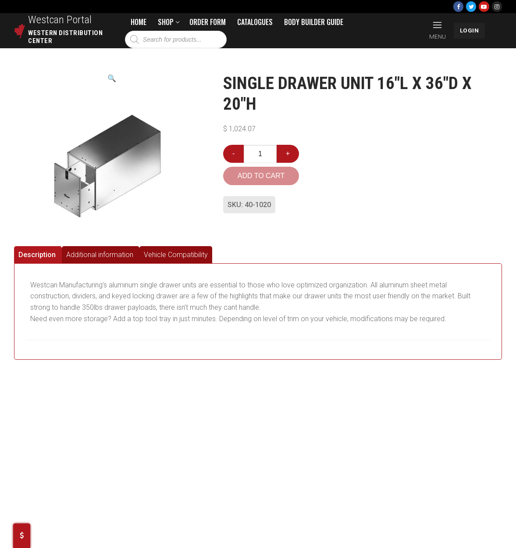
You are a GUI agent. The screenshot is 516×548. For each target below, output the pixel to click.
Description (37, 255)
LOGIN (469, 30)
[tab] (38, 254)
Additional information (99, 255)
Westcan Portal (60, 20)
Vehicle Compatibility (176, 255)
